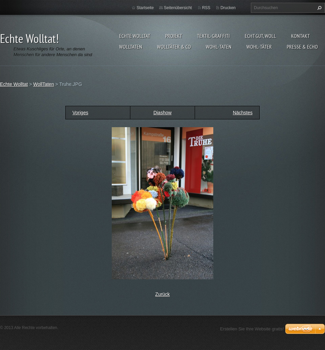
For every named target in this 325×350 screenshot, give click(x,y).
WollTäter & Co (174, 46)
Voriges (80, 112)
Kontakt (300, 35)
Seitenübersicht (178, 7)
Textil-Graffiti (213, 35)
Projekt (173, 35)
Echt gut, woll (260, 35)
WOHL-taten (219, 46)
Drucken (228, 7)
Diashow (162, 112)
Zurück (162, 294)
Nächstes (243, 112)
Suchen (318, 8)
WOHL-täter (259, 46)
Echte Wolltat (134, 35)
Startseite (145, 7)
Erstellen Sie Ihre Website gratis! (252, 328)
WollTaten (130, 46)
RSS (206, 7)
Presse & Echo (302, 46)
